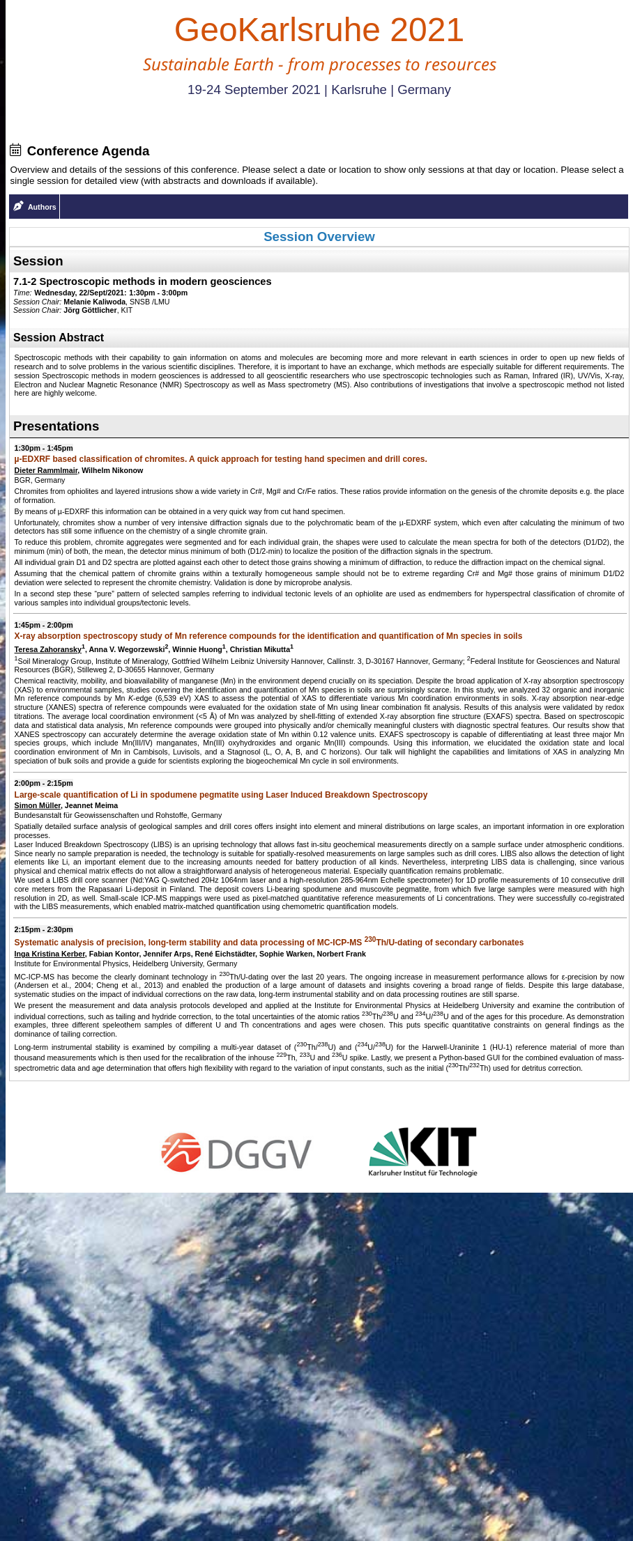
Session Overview (319, 236)
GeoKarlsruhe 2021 (319, 29)
